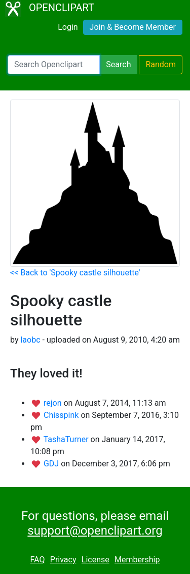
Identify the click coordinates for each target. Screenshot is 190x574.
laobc (30, 340)
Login (68, 27)
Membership (137, 559)
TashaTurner (67, 439)
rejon (54, 403)
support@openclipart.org (94, 530)
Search (118, 64)
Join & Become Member (133, 27)
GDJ (52, 463)
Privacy (63, 559)
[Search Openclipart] (54, 64)
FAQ (37, 559)
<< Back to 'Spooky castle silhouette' (75, 272)
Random (160, 64)
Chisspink (62, 415)
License (95, 559)
